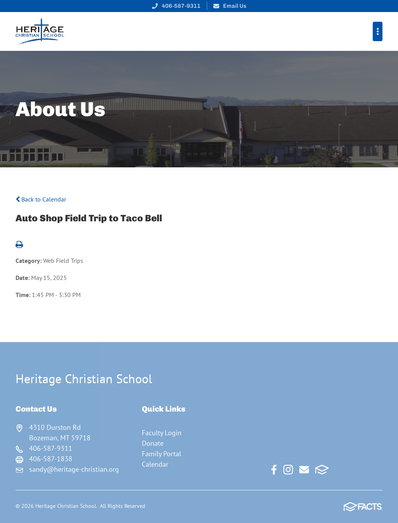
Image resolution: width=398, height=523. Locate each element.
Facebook (274, 469)
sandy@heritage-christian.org (74, 469)
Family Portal (161, 453)
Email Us (234, 5)
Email (304, 469)
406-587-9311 (181, 5)
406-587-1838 (50, 458)
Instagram (288, 469)
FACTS (322, 469)
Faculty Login (162, 432)
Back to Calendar (41, 199)
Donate (153, 443)
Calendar (155, 464)
